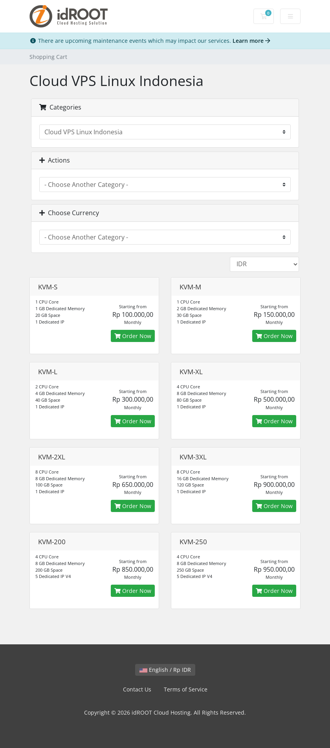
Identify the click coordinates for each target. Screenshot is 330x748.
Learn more (251, 40)
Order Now (132, 336)
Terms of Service (185, 689)
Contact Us (137, 689)
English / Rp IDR (165, 669)
